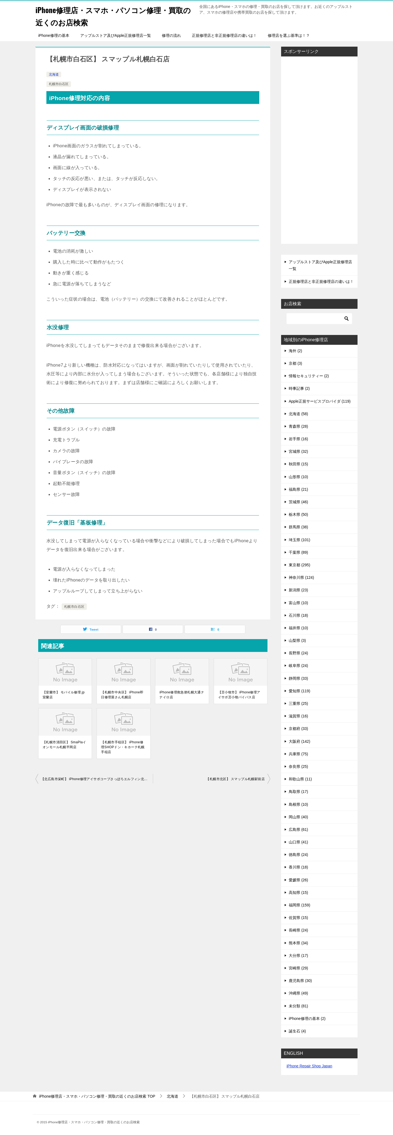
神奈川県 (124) (301, 577)
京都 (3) (295, 363)
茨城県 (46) (298, 502)
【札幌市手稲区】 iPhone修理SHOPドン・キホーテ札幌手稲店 (123, 747)
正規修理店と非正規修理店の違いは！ (224, 35)
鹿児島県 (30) (300, 980)
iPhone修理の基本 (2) (307, 1018)
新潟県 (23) (298, 590)
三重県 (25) (298, 703)
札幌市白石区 (59, 84)
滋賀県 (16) (298, 716)
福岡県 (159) (299, 905)
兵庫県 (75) (298, 754)
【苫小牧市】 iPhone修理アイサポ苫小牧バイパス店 (239, 694)
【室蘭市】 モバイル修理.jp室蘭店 (64, 694)
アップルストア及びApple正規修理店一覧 (115, 35)
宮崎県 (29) (298, 968)
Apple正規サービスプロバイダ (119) (319, 401)
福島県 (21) (298, 489)
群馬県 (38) (298, 527)
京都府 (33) (298, 728)
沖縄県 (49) (298, 993)
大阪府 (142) (299, 741)
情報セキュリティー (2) (309, 376)
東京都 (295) (299, 565)
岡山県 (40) (298, 817)
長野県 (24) (298, 653)
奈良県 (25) (298, 766)
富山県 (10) (298, 603)
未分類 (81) (298, 1006)
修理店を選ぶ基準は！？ (289, 35)
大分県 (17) (298, 955)
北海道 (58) (298, 414)
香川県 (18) (298, 867)
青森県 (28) (298, 426)
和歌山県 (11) (300, 779)
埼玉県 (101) (299, 540)
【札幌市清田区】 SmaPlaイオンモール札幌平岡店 (64, 744)
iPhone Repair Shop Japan (309, 1066)
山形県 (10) (298, 477)
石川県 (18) (298, 615)
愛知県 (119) (299, 691)
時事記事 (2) (299, 388)
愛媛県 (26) (298, 880)
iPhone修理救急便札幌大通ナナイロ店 (181, 694)
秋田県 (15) (298, 464)
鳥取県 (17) (298, 791)
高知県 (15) (298, 892)
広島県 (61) (298, 829)
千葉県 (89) (298, 552)
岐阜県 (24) (298, 665)
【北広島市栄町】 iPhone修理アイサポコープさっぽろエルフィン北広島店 (97, 779)
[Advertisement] (319, 151)
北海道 (54, 74)
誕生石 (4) (297, 1031)
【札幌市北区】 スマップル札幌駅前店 (235, 779)
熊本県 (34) (298, 943)
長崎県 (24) (298, 930)
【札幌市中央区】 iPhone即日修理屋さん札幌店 (122, 694)
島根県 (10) (298, 804)
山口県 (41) (298, 842)
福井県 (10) (298, 628)
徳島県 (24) (298, 854)
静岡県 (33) (298, 678)
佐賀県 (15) (298, 917)
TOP (97, 1096)
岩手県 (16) (298, 439)
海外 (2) (295, 351)
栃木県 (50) (298, 514)
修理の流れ (171, 35)
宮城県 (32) (298, 451)
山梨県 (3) (297, 640)
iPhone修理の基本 (53, 35)
